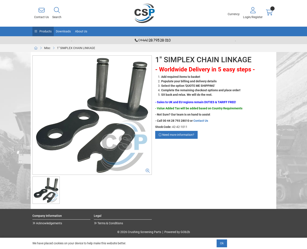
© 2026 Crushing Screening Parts (139, 232)
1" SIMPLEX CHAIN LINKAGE (76, 48)
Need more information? (176, 134)
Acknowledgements (48, 223)
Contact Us (200, 120)
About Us (81, 31)
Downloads (63, 31)
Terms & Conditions (110, 223)
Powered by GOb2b (177, 232)
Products (45, 31)
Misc (47, 48)
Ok (222, 243)
